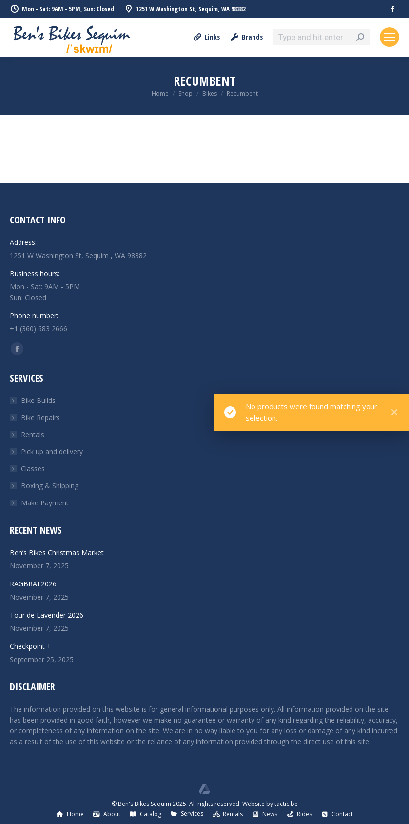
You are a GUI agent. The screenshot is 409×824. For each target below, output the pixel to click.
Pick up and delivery (52, 451)
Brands (246, 37)
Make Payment (45, 502)
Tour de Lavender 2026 (46, 615)
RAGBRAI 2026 (33, 583)
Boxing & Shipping (49, 485)
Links (206, 37)
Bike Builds (38, 400)
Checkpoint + (30, 646)
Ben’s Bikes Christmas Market (57, 552)
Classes (33, 468)
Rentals (32, 434)
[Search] (321, 37)
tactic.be (286, 804)
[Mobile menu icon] (389, 37)
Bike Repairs (40, 417)
